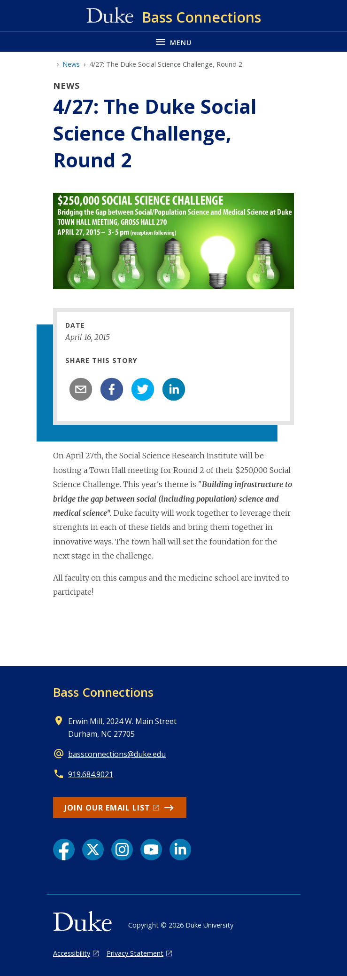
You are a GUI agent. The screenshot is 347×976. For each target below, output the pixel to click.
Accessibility (71, 953)
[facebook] (111, 389)
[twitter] (142, 389)
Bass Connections (103, 692)
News (71, 64)
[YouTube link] (151, 849)
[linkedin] (173, 389)
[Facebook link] (64, 849)
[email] (81, 389)
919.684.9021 (90, 774)
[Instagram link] (122, 849)
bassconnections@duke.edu (117, 754)
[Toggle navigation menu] (173, 41)
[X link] (93, 849)
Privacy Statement (135, 953)
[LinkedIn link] (180, 849)
